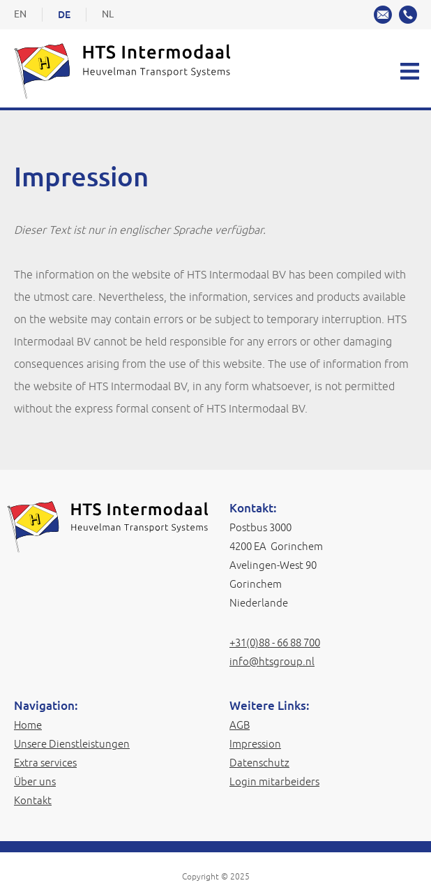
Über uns (35, 781)
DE (64, 14)
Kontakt (33, 800)
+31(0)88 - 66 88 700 (274, 642)
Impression (255, 744)
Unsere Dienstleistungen (72, 744)
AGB (239, 725)
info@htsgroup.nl (272, 661)
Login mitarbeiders (274, 781)
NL (108, 14)
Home (28, 725)
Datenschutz (259, 763)
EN (20, 14)
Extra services (45, 763)
